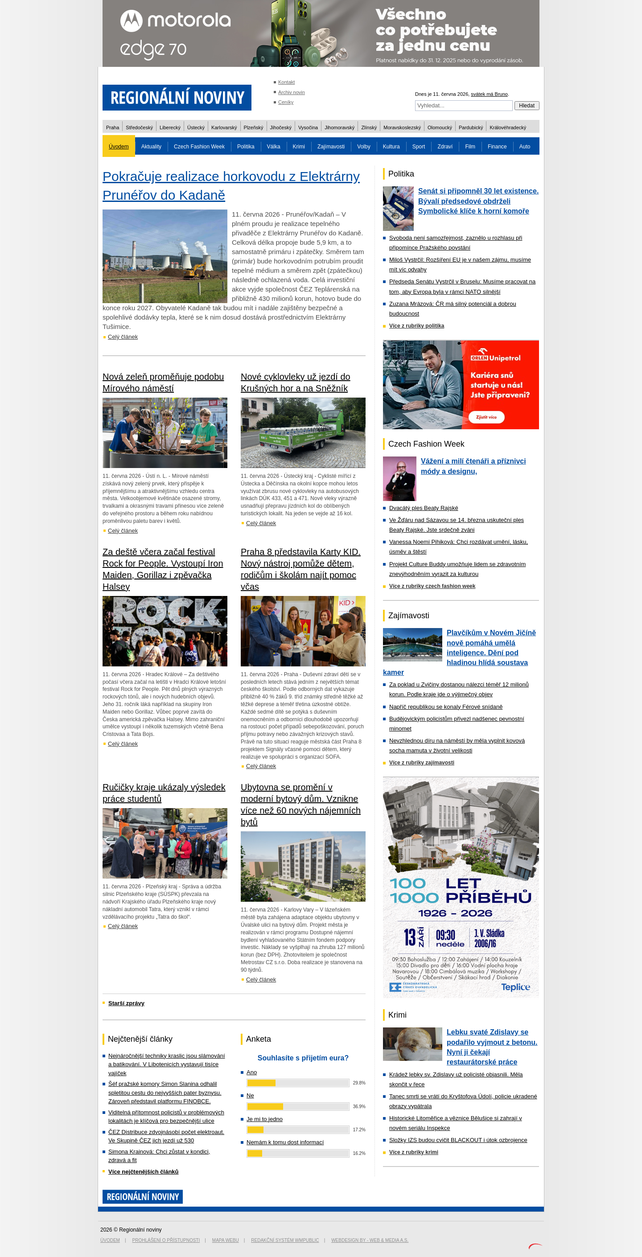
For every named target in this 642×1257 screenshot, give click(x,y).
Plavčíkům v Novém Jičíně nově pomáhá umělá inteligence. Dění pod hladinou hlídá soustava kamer (459, 652)
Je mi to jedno (265, 1119)
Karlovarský (224, 127)
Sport (418, 147)
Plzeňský (253, 127)
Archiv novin (291, 92)
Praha (112, 127)
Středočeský (139, 127)
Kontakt (286, 82)
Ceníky (285, 102)
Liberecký (170, 127)
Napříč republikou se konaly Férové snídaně (445, 706)
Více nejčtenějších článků (143, 1171)
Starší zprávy (126, 1003)
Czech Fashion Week (199, 147)
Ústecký (196, 127)
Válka (273, 147)
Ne (250, 1095)
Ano (252, 1072)
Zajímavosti (331, 147)
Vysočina (308, 127)
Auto (525, 147)
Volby (363, 147)
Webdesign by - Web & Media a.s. (369, 1240)
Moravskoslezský (402, 127)
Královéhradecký (508, 127)
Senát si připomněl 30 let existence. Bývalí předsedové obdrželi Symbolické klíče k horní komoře (478, 201)
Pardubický (471, 127)
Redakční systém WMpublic (285, 1240)
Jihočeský (281, 127)
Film (470, 147)
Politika (246, 147)
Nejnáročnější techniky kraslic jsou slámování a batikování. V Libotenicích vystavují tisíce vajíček (166, 1064)
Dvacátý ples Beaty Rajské (423, 508)
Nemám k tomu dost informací (285, 1142)
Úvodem (119, 147)
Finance (497, 147)
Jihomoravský (339, 127)
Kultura (391, 147)
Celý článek (123, 336)
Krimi (299, 147)
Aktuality (151, 147)
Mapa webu (225, 1240)
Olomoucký (440, 127)
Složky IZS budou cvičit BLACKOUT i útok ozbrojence (458, 1140)
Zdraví (445, 147)
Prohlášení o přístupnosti (166, 1240)
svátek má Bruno (489, 94)
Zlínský (369, 127)
